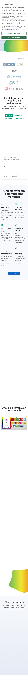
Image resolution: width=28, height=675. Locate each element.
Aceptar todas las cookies (14, 37)
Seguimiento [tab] (18, 115)
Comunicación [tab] (20, 118)
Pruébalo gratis (14, 273)
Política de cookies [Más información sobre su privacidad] (12, 29)
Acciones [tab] (9, 115)
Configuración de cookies (14, 33)
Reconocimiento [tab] (8, 118)
